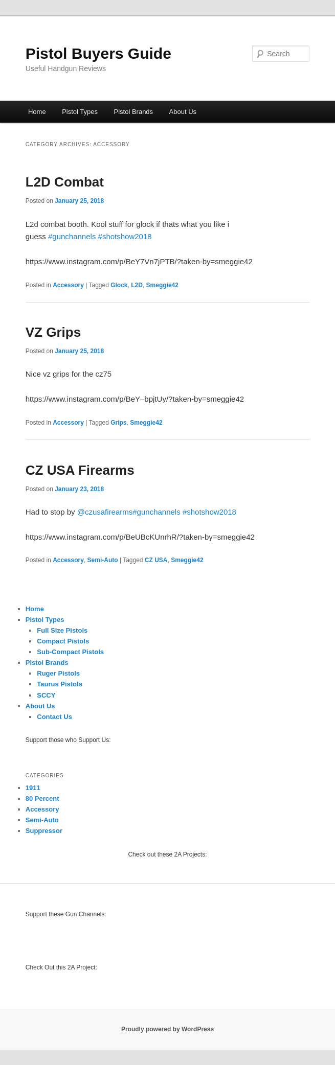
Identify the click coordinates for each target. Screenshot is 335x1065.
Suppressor (44, 831)
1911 (33, 788)
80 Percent (42, 798)
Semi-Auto (102, 560)
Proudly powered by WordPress (167, 1029)
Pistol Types (80, 111)
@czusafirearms (105, 511)
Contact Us (54, 717)
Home (37, 111)
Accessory (68, 285)
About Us (182, 111)
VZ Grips (53, 332)
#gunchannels (72, 236)
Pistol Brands (133, 111)
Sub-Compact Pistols (70, 652)
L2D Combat (65, 182)
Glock (118, 285)
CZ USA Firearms (80, 470)
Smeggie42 (162, 285)
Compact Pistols (63, 641)
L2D (137, 285)
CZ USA (156, 560)
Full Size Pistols (62, 630)
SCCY (46, 695)
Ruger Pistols (58, 673)
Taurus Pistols (59, 684)
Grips (118, 422)
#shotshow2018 (125, 236)
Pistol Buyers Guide (98, 53)
